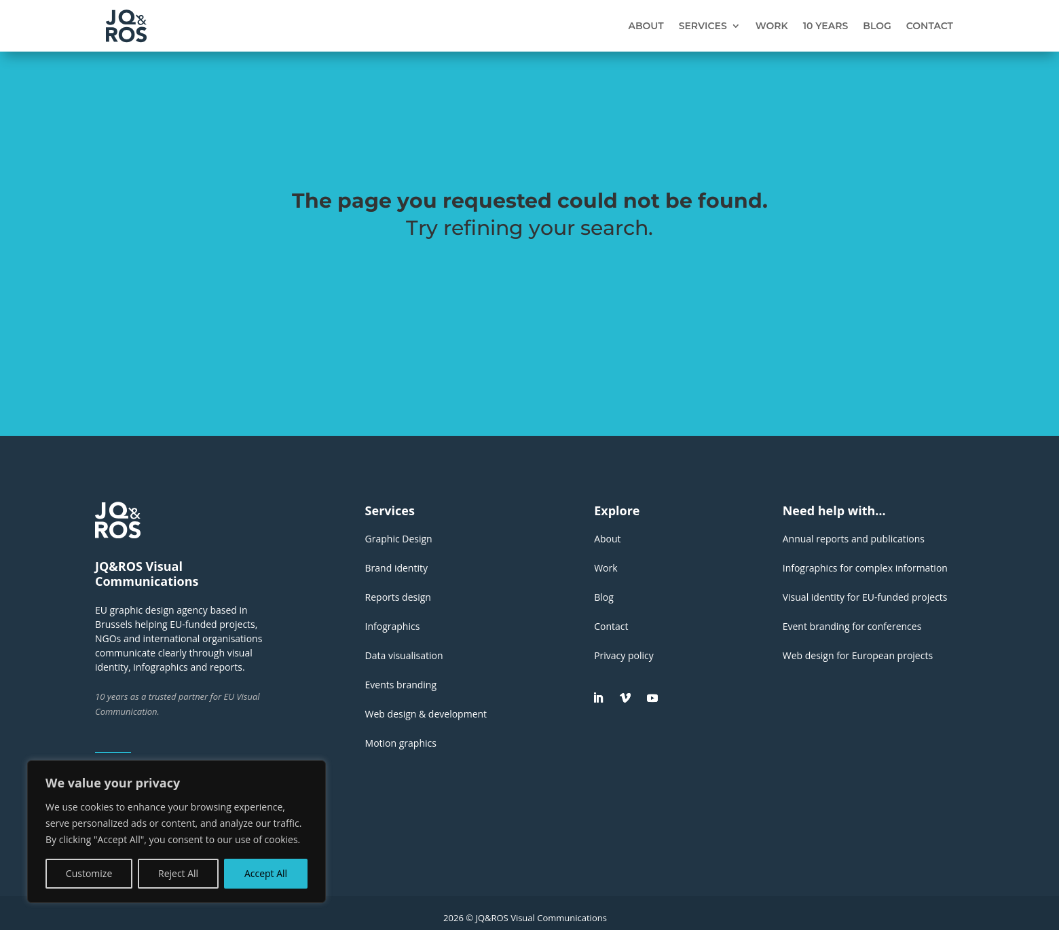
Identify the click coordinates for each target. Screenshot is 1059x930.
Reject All (178, 873)
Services (703, 26)
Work (772, 26)
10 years (826, 26)
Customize (89, 873)
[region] (176, 831)
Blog (877, 26)
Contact (929, 26)
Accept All (265, 873)
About (645, 26)
